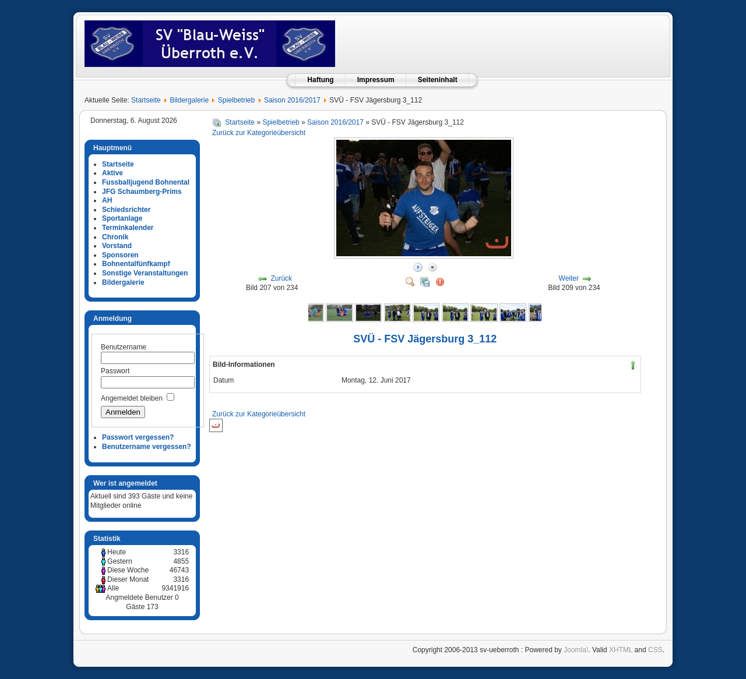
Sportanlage (122, 218)
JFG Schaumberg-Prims (142, 192)
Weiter (569, 278)
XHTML (620, 650)
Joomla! (576, 650)
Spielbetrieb (236, 100)
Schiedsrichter (126, 210)
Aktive (112, 173)
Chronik (115, 237)
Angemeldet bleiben (132, 398)
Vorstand (117, 246)
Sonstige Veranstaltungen (145, 273)
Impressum (376, 80)
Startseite (146, 100)
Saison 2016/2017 (292, 100)
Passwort (115, 371)
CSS (655, 650)
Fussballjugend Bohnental (145, 182)
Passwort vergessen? (138, 437)
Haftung (320, 80)
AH (107, 200)
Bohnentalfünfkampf (136, 264)
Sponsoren (120, 255)
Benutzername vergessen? (146, 447)
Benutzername (123, 347)
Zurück (281, 278)
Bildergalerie (189, 100)
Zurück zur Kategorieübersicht (258, 133)
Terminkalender (127, 228)
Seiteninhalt (438, 80)
